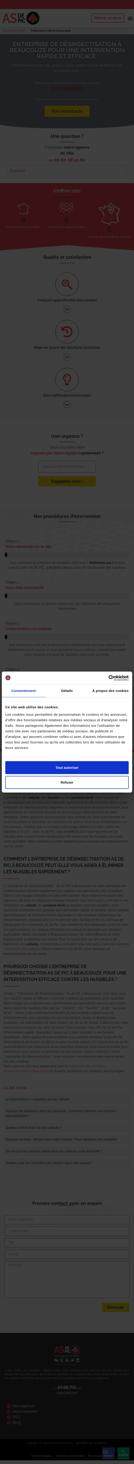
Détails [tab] (67, 691)
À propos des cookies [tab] (110, 691)
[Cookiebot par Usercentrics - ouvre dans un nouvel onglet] (108, 678)
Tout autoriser (67, 767)
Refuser (67, 782)
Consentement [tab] (24, 691)
